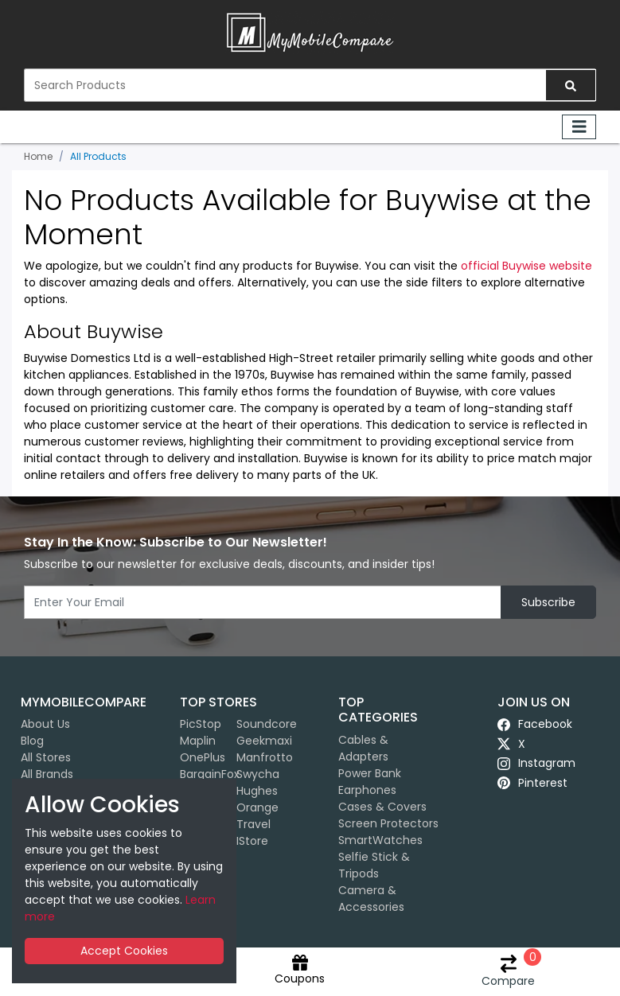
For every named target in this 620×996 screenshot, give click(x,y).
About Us (45, 724)
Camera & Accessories (371, 898)
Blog (32, 741)
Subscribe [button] (548, 602)
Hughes (257, 791)
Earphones (367, 790)
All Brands (47, 774)
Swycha (257, 774)
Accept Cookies (124, 951)
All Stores (46, 757)
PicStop (200, 724)
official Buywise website (526, 266)
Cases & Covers (382, 807)
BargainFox (210, 774)
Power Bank (369, 773)
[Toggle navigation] (579, 127)
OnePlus (202, 757)
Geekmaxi (264, 741)
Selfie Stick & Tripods (374, 865)
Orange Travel (257, 816)
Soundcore (266, 724)
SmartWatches (380, 840)
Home (38, 156)
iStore (252, 841)
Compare (508, 972)
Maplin (198, 741)
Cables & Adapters (363, 748)
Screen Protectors (388, 823)
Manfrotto (264, 757)
